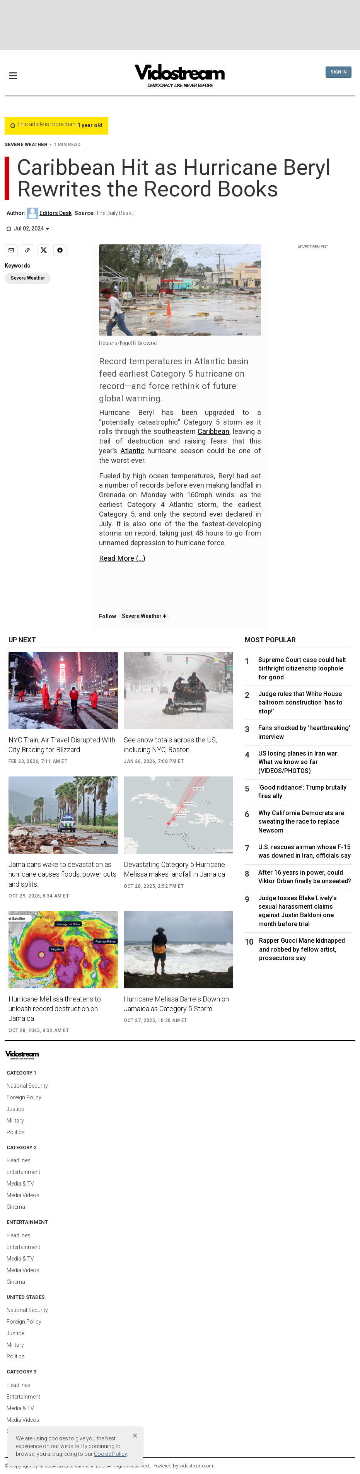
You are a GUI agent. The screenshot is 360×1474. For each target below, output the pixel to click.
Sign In (338, 72)
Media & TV (20, 1184)
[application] (180, 579)
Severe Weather (144, 616)
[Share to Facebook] (60, 250)
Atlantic (132, 451)
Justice (15, 1109)
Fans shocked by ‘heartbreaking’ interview (304, 732)
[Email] (11, 250)
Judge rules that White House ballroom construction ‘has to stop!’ (300, 702)
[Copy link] (27, 250)
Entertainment (23, 1172)
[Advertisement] (180, 25)
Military (15, 1120)
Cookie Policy (110, 1454)
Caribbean (213, 431)
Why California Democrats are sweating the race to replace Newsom (301, 821)
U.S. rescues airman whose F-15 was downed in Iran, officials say (304, 851)
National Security (27, 1086)
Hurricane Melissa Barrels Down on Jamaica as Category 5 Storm (176, 1004)
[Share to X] (43, 250)
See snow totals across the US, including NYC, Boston (170, 745)
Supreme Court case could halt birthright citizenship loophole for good (302, 668)
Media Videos (23, 1195)
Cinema (16, 1207)
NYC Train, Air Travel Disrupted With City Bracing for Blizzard (62, 745)
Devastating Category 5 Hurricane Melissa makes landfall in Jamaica (174, 869)
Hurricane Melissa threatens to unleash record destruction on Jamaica (55, 1008)
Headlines (19, 1160)
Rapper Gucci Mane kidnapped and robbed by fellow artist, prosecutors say (302, 949)
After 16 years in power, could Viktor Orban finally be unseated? (304, 877)
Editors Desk (55, 213)
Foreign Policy (24, 1097)
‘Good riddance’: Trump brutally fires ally (302, 792)
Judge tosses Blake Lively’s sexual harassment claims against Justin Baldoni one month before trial (297, 911)
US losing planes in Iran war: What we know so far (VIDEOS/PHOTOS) (298, 762)
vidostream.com (196, 1466)
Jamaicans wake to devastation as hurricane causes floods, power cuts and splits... (62, 874)
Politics (16, 1132)
